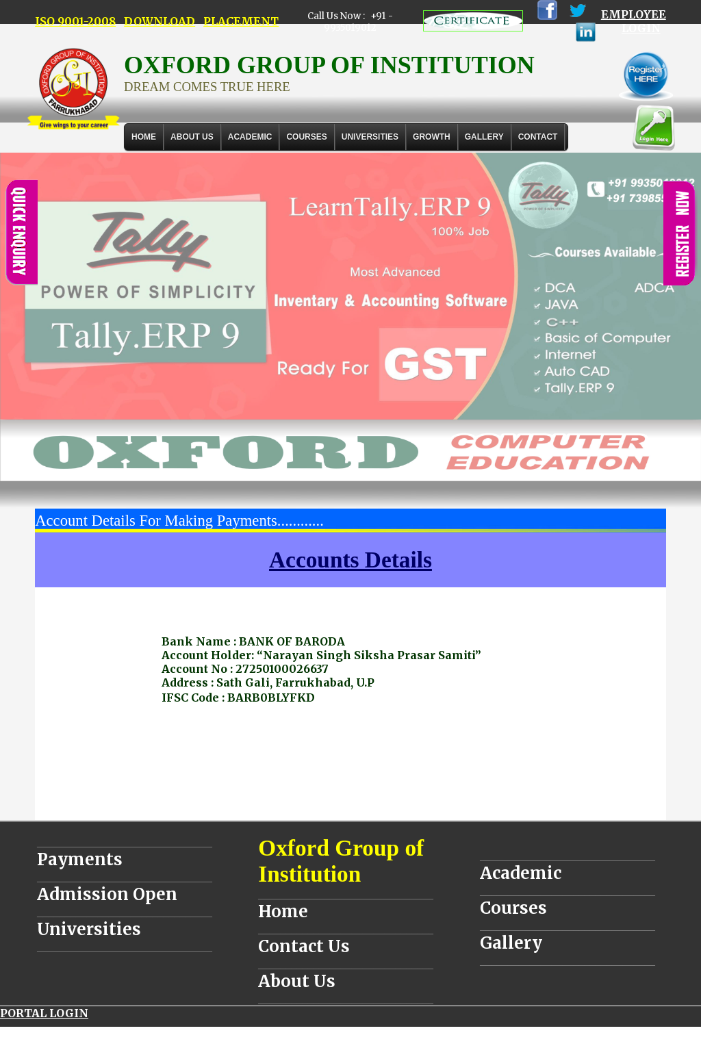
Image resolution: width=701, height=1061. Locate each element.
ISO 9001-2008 (75, 21)
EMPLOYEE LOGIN (633, 21)
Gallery (484, 137)
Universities (89, 929)
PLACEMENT (241, 21)
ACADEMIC (250, 137)
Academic (520, 873)
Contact (538, 137)
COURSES (306, 137)
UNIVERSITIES (370, 137)
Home (143, 137)
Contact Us (304, 946)
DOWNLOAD (159, 21)
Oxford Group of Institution (341, 860)
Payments (80, 859)
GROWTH (431, 137)
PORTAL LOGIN (44, 1013)
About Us (192, 137)
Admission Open (107, 894)
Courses (513, 908)
